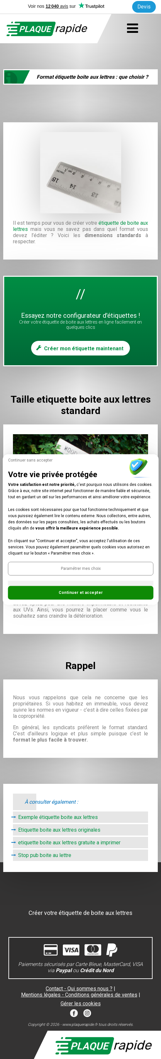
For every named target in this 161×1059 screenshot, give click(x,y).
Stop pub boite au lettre (44, 855)
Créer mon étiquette (83, 348)
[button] (80, 569)
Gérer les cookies (81, 1003)
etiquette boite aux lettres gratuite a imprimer (69, 842)
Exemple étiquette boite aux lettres (58, 817)
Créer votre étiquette (80, 912)
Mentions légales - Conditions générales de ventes (79, 995)
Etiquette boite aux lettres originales (59, 830)
